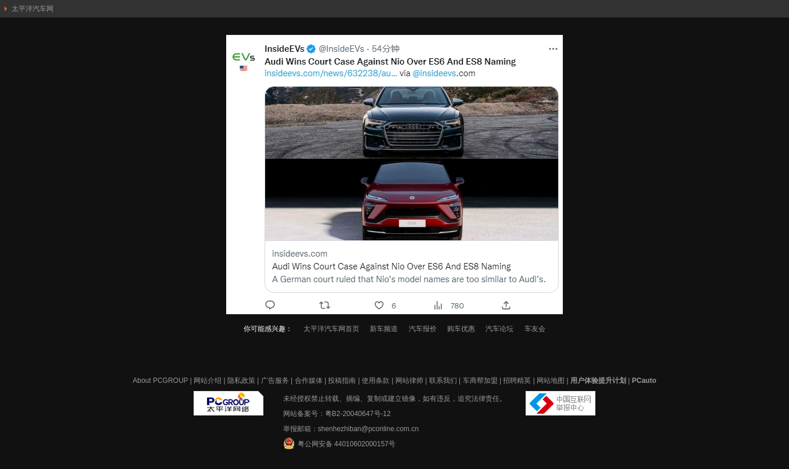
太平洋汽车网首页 (331, 329)
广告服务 (275, 380)
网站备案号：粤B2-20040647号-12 (337, 414)
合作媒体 (309, 380)
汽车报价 (423, 329)
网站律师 (409, 380)
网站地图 (551, 380)
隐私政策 (241, 380)
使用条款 (376, 380)
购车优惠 (461, 329)
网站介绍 (208, 380)
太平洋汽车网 (32, 9)
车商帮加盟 (480, 380)
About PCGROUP (160, 380)
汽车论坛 (499, 329)
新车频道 (384, 329)
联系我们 (443, 380)
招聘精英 (517, 380)
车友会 (534, 329)
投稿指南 (342, 380)
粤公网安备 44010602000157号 (339, 443)
